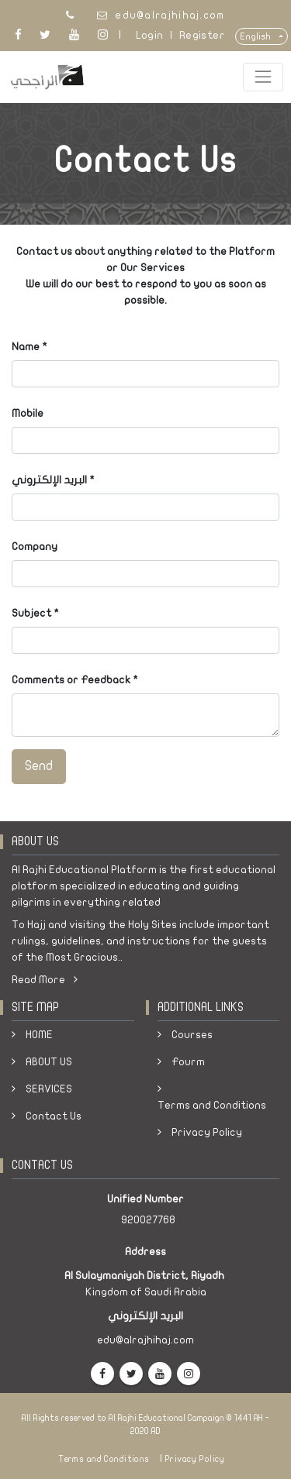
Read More (45, 979)
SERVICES (49, 1089)
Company (34, 546)
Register (202, 35)
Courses (192, 1034)
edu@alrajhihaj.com (169, 15)
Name (26, 347)
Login (150, 35)
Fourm (188, 1062)
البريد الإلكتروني (49, 480)
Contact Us (53, 1116)
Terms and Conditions (212, 1105)
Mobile (27, 413)
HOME (39, 1034)
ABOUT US (49, 1062)
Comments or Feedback (71, 680)
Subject (31, 613)
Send (39, 765)
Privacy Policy (206, 1132)
